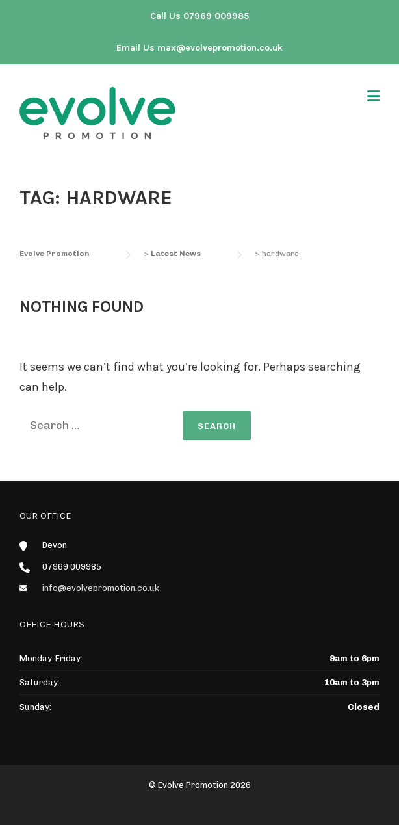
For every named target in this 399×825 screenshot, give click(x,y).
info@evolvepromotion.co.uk (100, 588)
